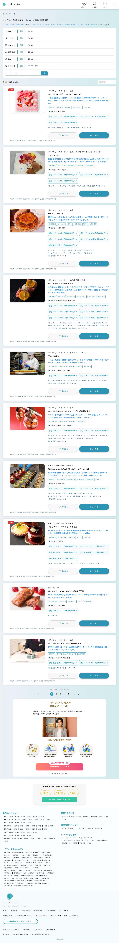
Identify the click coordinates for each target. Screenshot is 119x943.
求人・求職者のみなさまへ (40, 934)
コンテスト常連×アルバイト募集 (42, 25)
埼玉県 (30, 819)
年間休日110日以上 (9, 883)
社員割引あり (37, 868)
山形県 (45, 826)
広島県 (11, 832)
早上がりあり (17, 860)
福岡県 (14, 838)
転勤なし (21, 870)
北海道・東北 (7, 826)
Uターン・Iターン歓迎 (41, 875)
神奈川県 (17, 819)
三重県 (29, 822)
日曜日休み (20, 883)
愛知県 (11, 822)
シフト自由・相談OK (35, 860)
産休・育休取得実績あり (41, 883)
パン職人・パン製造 (76, 816)
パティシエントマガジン (24, 915)
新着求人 (14, 910)
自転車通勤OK (48, 870)
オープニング (28, 852)
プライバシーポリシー (20, 934)
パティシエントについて (11, 930)
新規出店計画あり (46, 852)
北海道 (15, 826)
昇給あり (23, 865)
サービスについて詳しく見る (60, 773)
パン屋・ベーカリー (101, 840)
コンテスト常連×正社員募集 (13, 25)
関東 (5, 819)
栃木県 (42, 819)
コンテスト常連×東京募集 (88, 25)
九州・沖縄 (7, 838)
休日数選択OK (8, 885)
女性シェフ (7, 855)
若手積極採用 (50, 873)
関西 (5, 816)
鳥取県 (29, 832)
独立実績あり (16, 855)
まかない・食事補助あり (10, 870)
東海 (5, 822)
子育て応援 (7, 852)
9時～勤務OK (38, 862)
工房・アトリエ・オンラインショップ (71, 840)
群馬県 (48, 819)
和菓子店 (75, 843)
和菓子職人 (94, 816)
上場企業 (35, 855)
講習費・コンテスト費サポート (23, 868)
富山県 (21, 829)
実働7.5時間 (16, 857)
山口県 (35, 832)
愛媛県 (11, 835)
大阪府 (11, 816)
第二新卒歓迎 (40, 873)
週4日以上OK (18, 862)
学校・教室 (82, 843)
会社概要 (26, 930)
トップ (5, 14)
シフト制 (25, 860)
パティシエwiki (55, 915)
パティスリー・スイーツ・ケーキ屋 (71, 838)
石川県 (27, 829)
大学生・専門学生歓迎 (21, 878)
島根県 (23, 832)
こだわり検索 (25, 910)
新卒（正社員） (98, 828)
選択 (21, 31)
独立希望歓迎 (14, 875)
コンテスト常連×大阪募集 (66, 25)
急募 (25, 873)
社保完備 (47, 862)
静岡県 (17, 822)
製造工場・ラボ (66, 843)
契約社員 (70, 828)
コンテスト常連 (26, 855)
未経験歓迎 (31, 873)
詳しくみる (94, 135)
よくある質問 (37, 930)
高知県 (29, 835)
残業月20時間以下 (27, 857)
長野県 (45, 829)
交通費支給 (47, 865)
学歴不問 (6, 875)
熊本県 (32, 838)
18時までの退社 (38, 857)
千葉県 (24, 819)
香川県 (17, 835)
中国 (5, 832)
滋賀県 (23, 816)
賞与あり (30, 865)
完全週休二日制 (28, 885)
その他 (64, 819)
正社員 (64, 828)
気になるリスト (64, 910)
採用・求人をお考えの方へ (19, 921)
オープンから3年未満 (45, 855)
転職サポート (7, 915)
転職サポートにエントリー (59, 765)
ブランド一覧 (50, 910)
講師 (100, 816)
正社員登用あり (8, 868)
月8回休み (29, 880)
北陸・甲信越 (7, 829)
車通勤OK (29, 870)
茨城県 (36, 819)
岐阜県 (23, 822)
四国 (5, 835)
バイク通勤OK (38, 870)
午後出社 (47, 857)
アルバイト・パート (81, 828)
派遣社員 (90, 828)
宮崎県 (44, 838)
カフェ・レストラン (89, 840)
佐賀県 (20, 838)
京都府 (29, 816)
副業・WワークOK (9, 878)
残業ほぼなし (7, 860)
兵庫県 (17, 816)
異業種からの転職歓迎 (27, 875)
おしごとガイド (41, 915)
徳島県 (23, 835)
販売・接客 (86, 816)
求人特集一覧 (38, 910)
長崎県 (26, 838)
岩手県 (33, 826)
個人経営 (37, 852)
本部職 (106, 816)
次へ (79, 694)
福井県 (33, 829)
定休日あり (7, 857)
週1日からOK (47, 860)
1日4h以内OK (28, 862)
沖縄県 (6, 841)
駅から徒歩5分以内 (17, 852)
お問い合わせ (50, 930)
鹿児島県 (50, 838)
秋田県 (39, 826)
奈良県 (35, 816)
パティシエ (65, 816)
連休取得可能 (20, 880)
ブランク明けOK (34, 878)
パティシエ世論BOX (71, 915)
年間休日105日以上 (40, 880)
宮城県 (21, 826)
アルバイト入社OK (9, 880)
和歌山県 (41, 816)
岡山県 (17, 832)
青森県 (27, 826)
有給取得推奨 (29, 883)
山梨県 (39, 829)
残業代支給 (38, 865)
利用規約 (6, 934)
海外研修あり (7, 873)
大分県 (38, 838)
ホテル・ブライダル (88, 838)
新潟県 (15, 829)
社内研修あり (17, 873)
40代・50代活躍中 (46, 878)
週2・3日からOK (8, 862)
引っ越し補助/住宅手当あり (11, 865)
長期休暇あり (17, 885)
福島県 (51, 826)
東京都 (11, 819)
